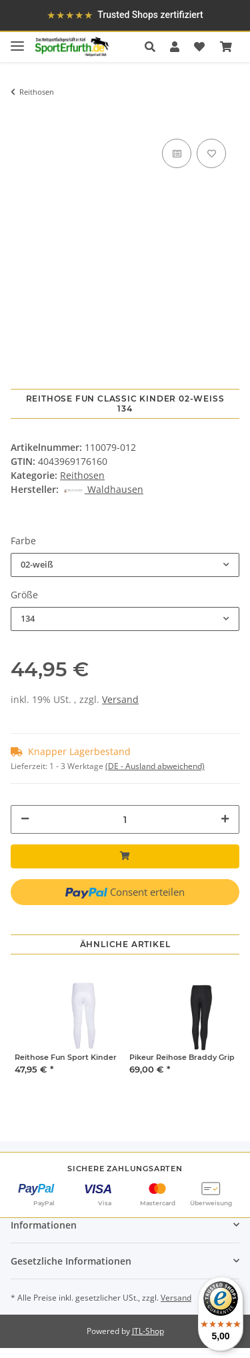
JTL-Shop (148, 1331)
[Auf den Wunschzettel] (211, 153)
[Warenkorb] (226, 46)
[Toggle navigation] (17, 40)
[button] (154, 46)
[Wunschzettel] (199, 46)
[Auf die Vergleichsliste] (176, 153)
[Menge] (125, 819)
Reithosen (82, 475)
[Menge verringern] (25, 819)
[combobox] (125, 565)
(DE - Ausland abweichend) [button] (155, 766)
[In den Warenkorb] (21, 116)
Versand (120, 699)
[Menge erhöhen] (225, 819)
